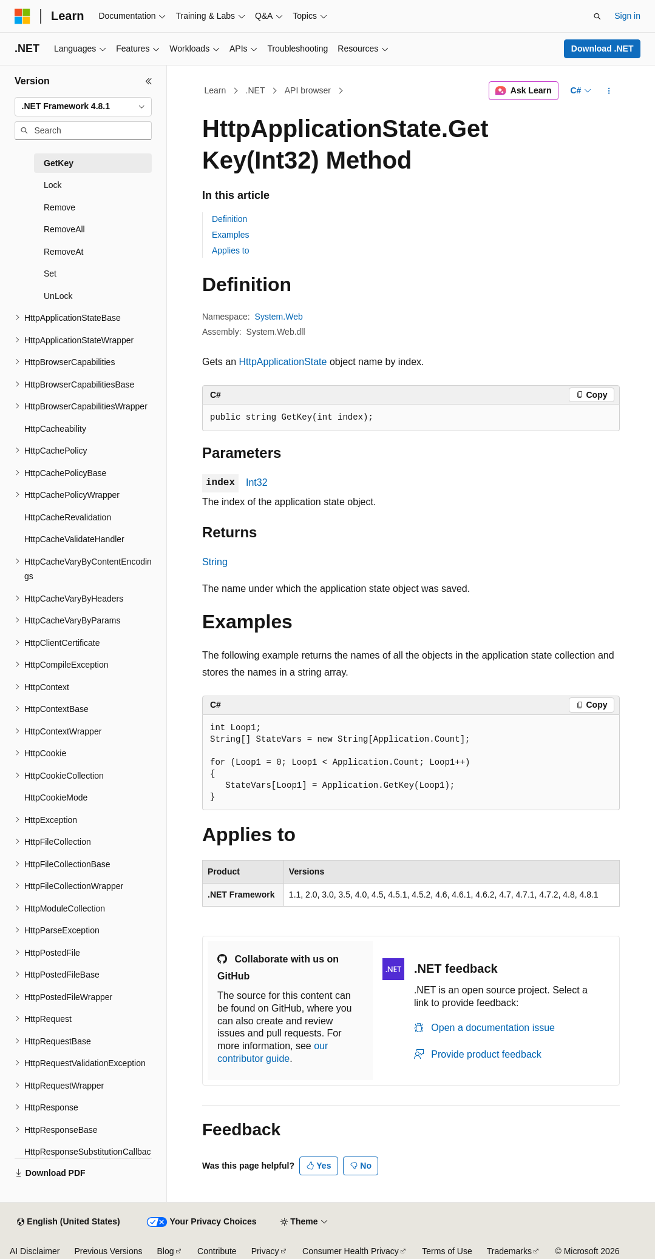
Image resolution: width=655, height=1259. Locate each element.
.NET (255, 90)
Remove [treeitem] (59, 207)
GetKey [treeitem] (58, 163)
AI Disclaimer (34, 1251)
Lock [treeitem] (53, 185)
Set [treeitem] (50, 273)
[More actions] (609, 91)
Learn (215, 90)
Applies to (230, 250)
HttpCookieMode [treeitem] (55, 797)
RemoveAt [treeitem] (63, 252)
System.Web (279, 316)
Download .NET (602, 48)
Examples (230, 235)
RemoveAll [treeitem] (64, 229)
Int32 (257, 482)
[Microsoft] (22, 16)
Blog (165, 1251)
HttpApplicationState (283, 362)
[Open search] (597, 16)
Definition (229, 219)
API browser (308, 90)
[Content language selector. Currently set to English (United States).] (68, 1222)
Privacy (265, 1251)
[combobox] (83, 106)
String (215, 562)
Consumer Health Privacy (350, 1251)
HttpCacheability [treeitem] (55, 429)
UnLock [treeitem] (58, 296)
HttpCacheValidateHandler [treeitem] (74, 539)
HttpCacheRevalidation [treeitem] (67, 517)
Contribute (217, 1251)
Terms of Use (447, 1251)
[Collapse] (148, 81)
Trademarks (509, 1251)
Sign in (627, 16)
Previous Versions (108, 1251)
